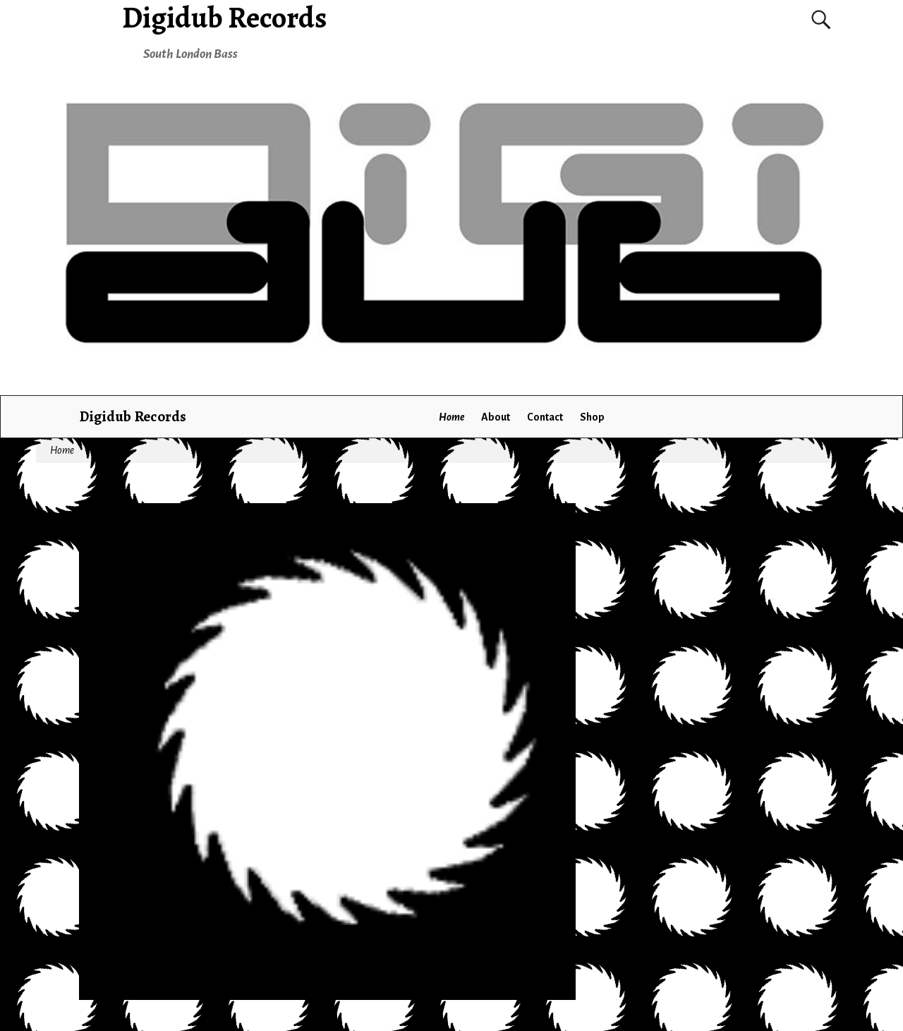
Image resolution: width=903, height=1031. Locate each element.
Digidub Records (132, 416)
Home (451, 417)
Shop (592, 417)
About (495, 417)
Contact (545, 417)
